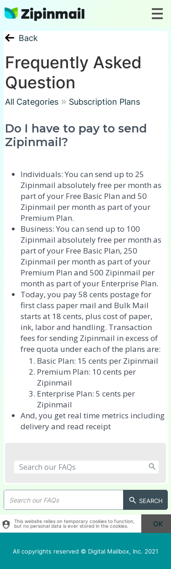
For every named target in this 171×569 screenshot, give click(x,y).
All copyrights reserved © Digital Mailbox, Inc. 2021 (85, 551)
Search (145, 501)
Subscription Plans (104, 102)
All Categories (31, 102)
